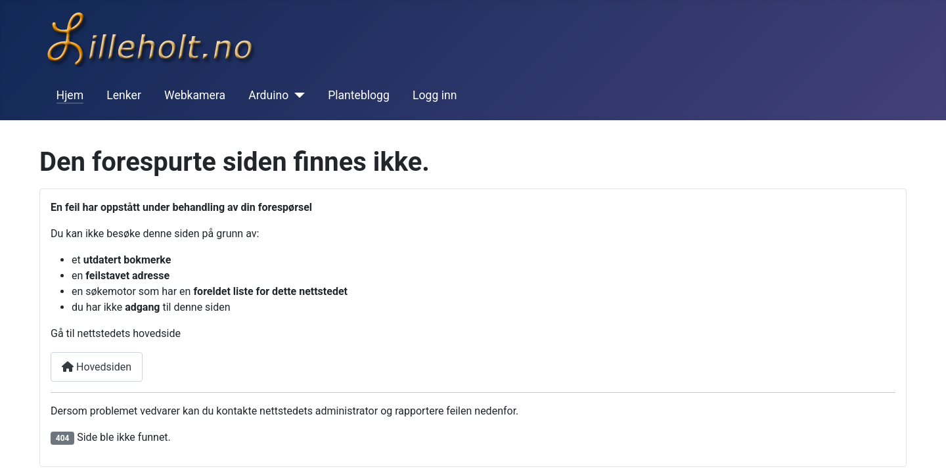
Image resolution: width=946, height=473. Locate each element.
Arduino (268, 95)
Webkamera (194, 95)
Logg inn (435, 95)
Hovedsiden (96, 367)
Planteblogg (359, 95)
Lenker (123, 95)
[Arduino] (296, 95)
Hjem (70, 95)
